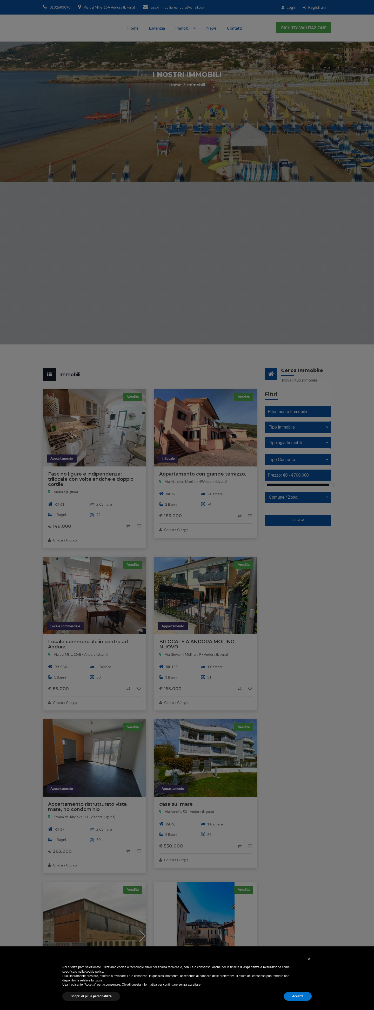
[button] (309, 959)
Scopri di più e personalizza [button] (91, 996)
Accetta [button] (297, 996)
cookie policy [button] (94, 971)
